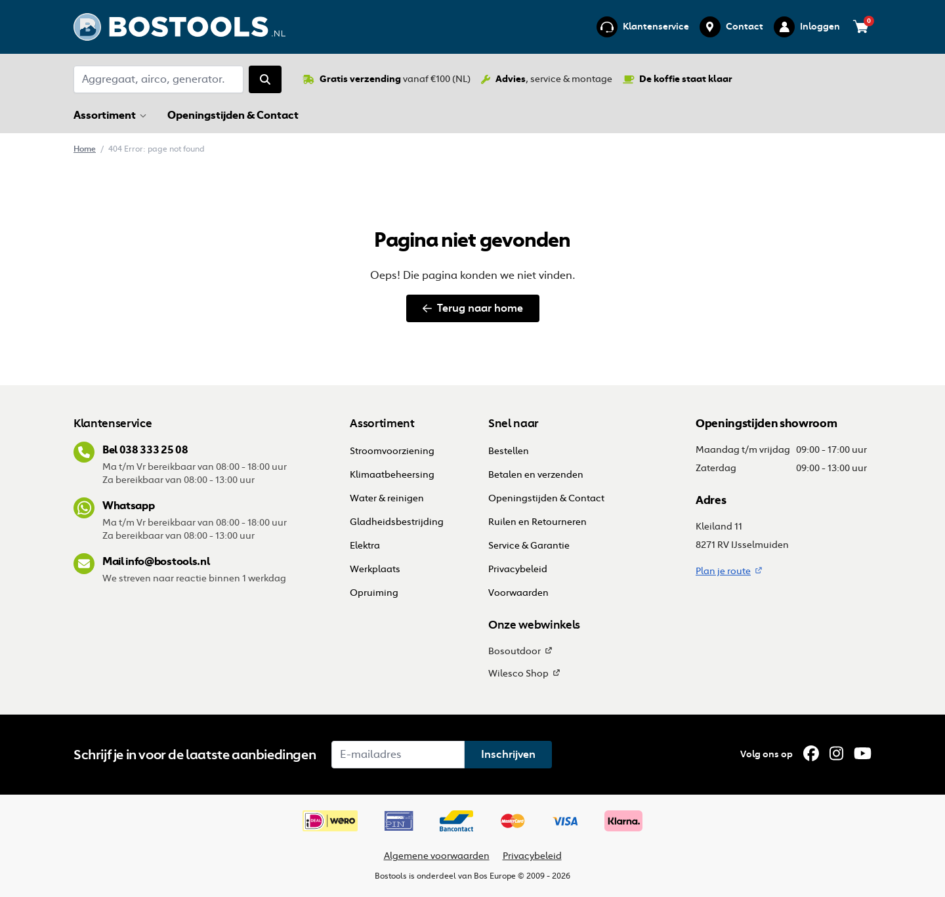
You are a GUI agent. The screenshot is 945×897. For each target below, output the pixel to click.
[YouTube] (863, 753)
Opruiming (374, 592)
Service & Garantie (529, 545)
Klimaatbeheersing (392, 474)
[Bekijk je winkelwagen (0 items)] (861, 26)
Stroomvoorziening (392, 451)
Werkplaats (375, 569)
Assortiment (105, 114)
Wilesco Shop (518, 673)
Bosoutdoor (514, 651)
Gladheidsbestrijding (397, 522)
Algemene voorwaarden (437, 856)
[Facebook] (811, 753)
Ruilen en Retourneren (537, 522)
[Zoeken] (265, 79)
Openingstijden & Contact (234, 114)
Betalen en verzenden (535, 474)
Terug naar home (473, 308)
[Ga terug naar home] (179, 27)
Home (85, 149)
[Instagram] (836, 753)
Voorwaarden (518, 592)
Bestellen (509, 451)
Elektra (365, 545)
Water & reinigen (387, 498)
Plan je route (723, 571)
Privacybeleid (517, 569)
